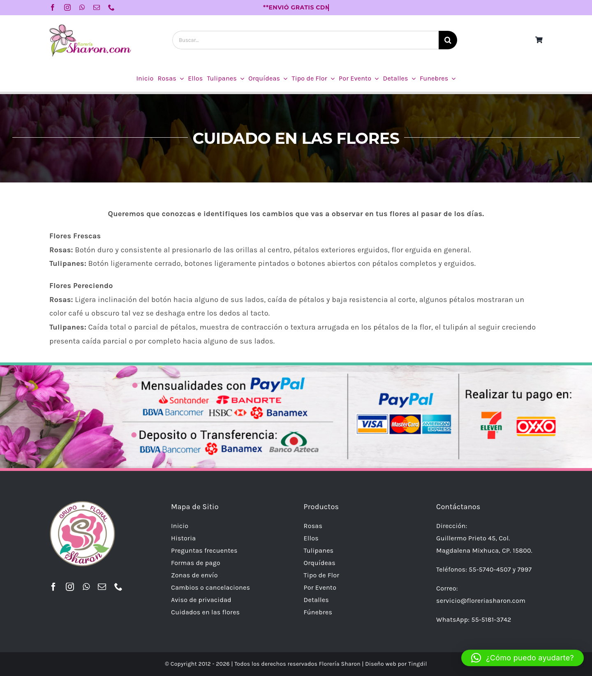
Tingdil (417, 663)
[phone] (111, 7)
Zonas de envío (194, 575)
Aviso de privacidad (201, 600)
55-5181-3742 (491, 619)
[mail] (96, 7)
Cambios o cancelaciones (210, 587)
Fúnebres (318, 612)
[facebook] (52, 7)
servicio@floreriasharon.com (480, 600)
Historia (183, 538)
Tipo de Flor (322, 575)
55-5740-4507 (490, 569)
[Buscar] (448, 40)
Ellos (311, 538)
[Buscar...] (305, 40)
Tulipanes (319, 550)
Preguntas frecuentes (204, 550)
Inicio (179, 526)
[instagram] (67, 7)
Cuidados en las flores (205, 612)
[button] (522, 658)
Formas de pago (195, 563)
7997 (525, 569)
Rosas (313, 526)
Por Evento (320, 587)
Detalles (316, 600)
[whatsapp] (82, 7)
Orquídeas (319, 563)
